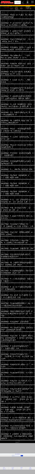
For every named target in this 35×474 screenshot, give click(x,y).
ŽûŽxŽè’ (23, 2)
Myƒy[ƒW (27, 2)
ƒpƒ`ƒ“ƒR (13, 467)
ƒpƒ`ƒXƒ (4, 467)
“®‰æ (30, 467)
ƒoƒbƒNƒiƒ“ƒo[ (17, 442)
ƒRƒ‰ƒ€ (21, 467)
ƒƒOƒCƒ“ (17, 2)
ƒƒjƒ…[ (32, 2)
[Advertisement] (17, 448)
